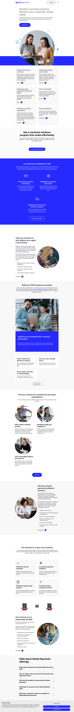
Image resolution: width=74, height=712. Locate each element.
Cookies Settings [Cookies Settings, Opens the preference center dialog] (57, 703)
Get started (18, 650)
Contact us (51, 2)
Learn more (19, 122)
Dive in (18, 102)
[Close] (72, 706)
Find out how (42, 118)
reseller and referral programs (40, 289)
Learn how (41, 82)
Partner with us (25, 24)
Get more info (37, 383)
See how (41, 98)
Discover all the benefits (37, 218)
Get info (18, 82)
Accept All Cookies (56, 709)
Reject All (56, 706)
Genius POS (20, 264)
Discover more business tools (37, 149)
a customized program (20, 250)
